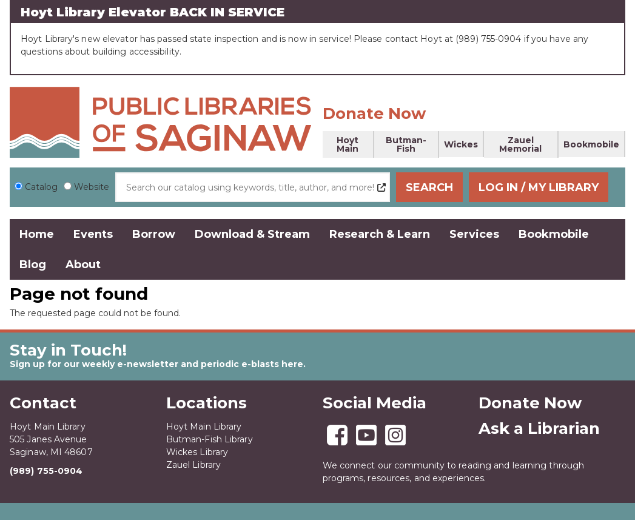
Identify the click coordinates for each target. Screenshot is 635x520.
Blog (32, 264)
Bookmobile (591, 144)
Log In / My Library (551, 187)
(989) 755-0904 (46, 470)
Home (36, 234)
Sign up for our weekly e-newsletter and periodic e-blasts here (156, 364)
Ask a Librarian (539, 428)
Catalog (41, 186)
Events (93, 234)
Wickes (461, 144)
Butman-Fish (406, 144)
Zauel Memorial (520, 144)
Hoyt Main (347, 144)
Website (91, 186)
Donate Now (374, 113)
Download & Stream (252, 234)
